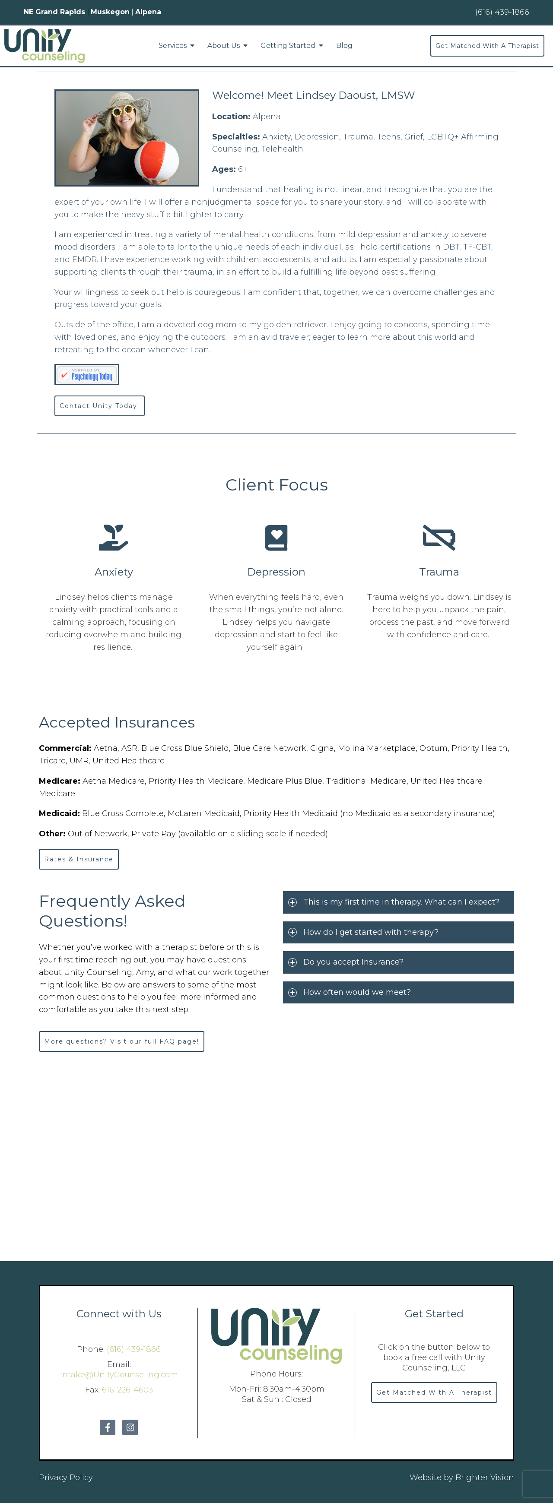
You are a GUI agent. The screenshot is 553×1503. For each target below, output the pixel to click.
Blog (344, 45)
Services (173, 45)
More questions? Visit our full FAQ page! (121, 1041)
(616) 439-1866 (134, 1349)
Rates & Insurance (79, 859)
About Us (223, 45)
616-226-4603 (127, 1390)
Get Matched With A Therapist (487, 46)
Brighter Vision (484, 1477)
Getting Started (288, 45)
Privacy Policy (66, 1477)
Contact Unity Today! (100, 406)
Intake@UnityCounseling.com (119, 1375)
